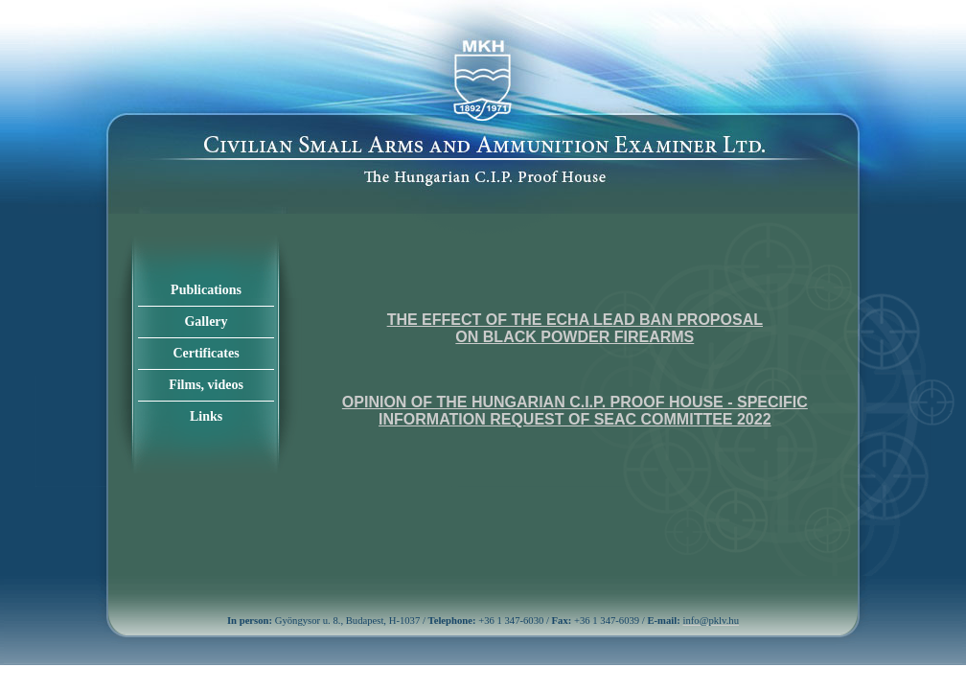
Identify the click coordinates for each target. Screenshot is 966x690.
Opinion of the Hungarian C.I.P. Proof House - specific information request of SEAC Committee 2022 (575, 410)
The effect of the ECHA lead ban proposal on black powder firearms (575, 328)
